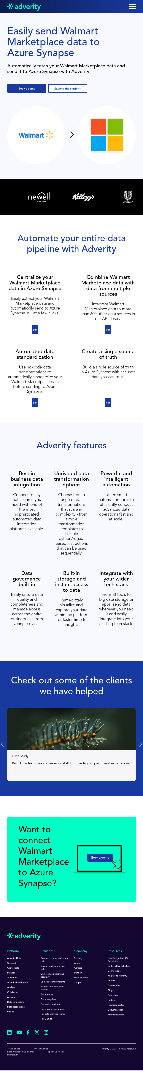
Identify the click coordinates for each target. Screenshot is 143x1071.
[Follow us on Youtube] (19, 1033)
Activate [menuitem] (11, 997)
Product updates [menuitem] (116, 1005)
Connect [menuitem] (11, 963)
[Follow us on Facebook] (28, 1033)
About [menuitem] (77, 963)
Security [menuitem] (78, 958)
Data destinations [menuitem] (16, 1007)
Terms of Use (13, 1049)
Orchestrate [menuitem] (13, 968)
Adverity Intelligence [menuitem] (17, 983)
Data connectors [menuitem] (15, 1002)
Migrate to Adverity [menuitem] (117, 976)
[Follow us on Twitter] (36, 1033)
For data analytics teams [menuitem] (53, 1014)
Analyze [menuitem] (11, 987)
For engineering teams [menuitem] (52, 1009)
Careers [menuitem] (78, 968)
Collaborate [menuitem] (13, 992)
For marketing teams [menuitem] (51, 1004)
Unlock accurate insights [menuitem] (53, 982)
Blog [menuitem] (110, 990)
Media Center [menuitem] (81, 978)
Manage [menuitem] (11, 973)
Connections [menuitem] (114, 971)
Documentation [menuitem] (115, 1010)
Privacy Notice (41, 1049)
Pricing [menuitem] (10, 1012)
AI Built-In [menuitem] (12, 978)
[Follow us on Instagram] (46, 1033)
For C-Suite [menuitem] (46, 1019)
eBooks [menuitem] (111, 981)
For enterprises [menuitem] (48, 999)
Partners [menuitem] (78, 973)
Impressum (12, 1055)
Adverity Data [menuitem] (14, 958)
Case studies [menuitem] (114, 986)
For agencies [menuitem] (47, 995)
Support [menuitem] (78, 983)
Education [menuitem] (113, 995)
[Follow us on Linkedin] (9, 1033)
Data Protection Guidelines (20, 1052)
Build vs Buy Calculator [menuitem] (119, 966)
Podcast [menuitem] (112, 1000)
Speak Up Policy (56, 1052)
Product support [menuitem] (116, 1015)
